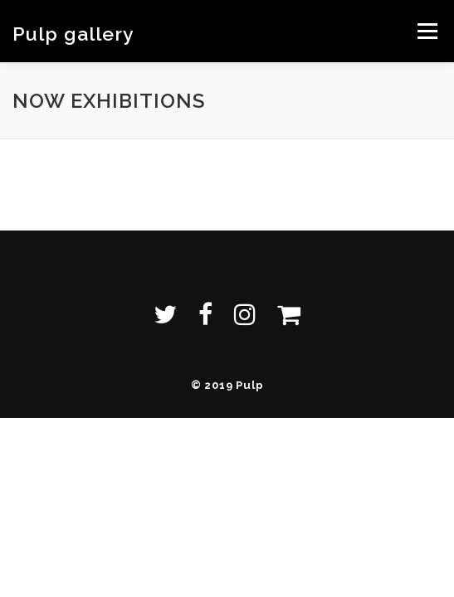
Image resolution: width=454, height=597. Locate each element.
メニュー (427, 31)
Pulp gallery (73, 33)
